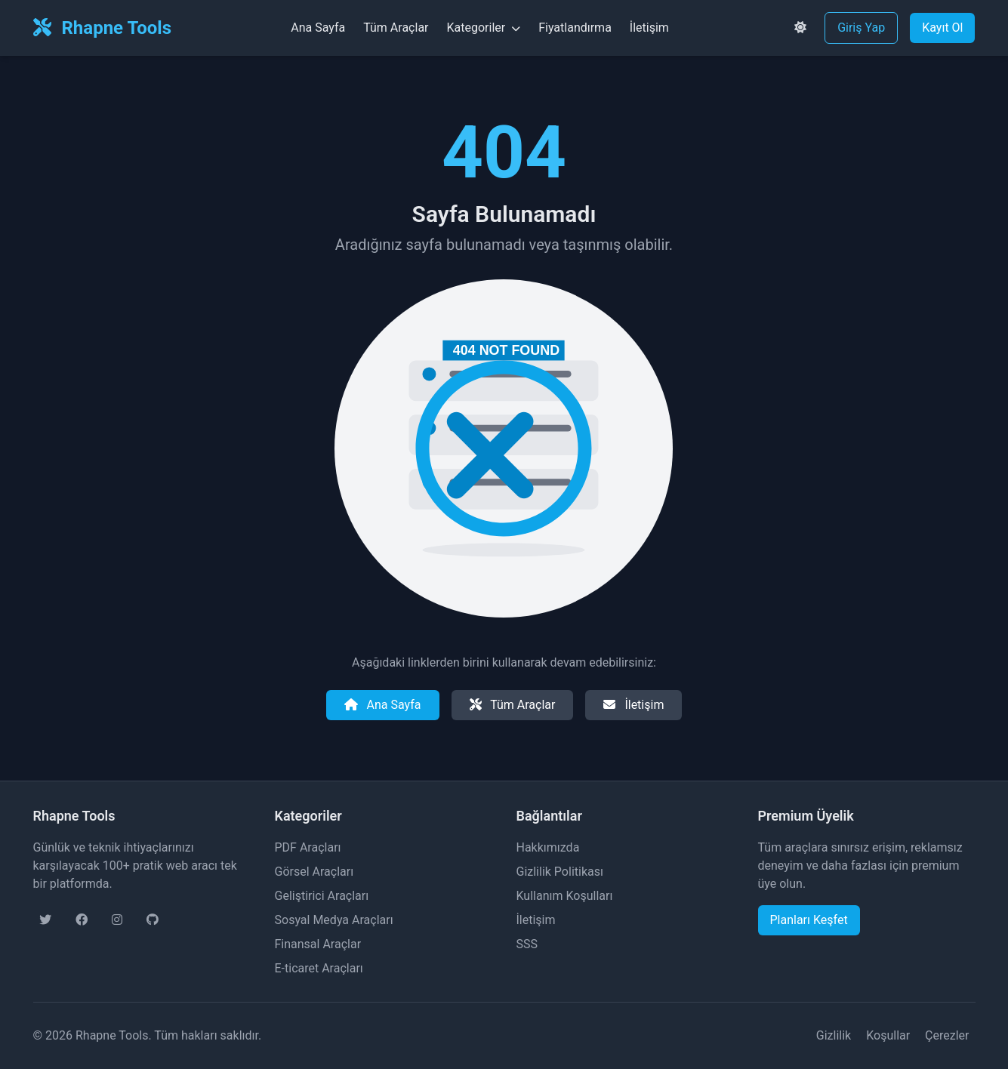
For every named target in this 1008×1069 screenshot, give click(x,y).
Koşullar (888, 1035)
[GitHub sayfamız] (152, 920)
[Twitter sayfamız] (45, 920)
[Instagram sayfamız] (117, 920)
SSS (527, 944)
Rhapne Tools (102, 28)
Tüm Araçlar (395, 27)
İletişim (649, 27)
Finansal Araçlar (318, 944)
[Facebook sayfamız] (81, 920)
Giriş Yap (861, 27)
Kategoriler (484, 27)
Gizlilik (833, 1035)
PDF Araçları (308, 847)
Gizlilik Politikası (559, 871)
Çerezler (947, 1035)
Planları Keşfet (809, 920)
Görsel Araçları (314, 871)
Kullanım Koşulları (564, 896)
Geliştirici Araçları (322, 896)
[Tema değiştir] (800, 28)
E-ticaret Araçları (319, 968)
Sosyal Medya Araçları (334, 920)
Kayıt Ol (942, 27)
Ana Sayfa (318, 27)
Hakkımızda (548, 847)
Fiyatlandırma (575, 27)
